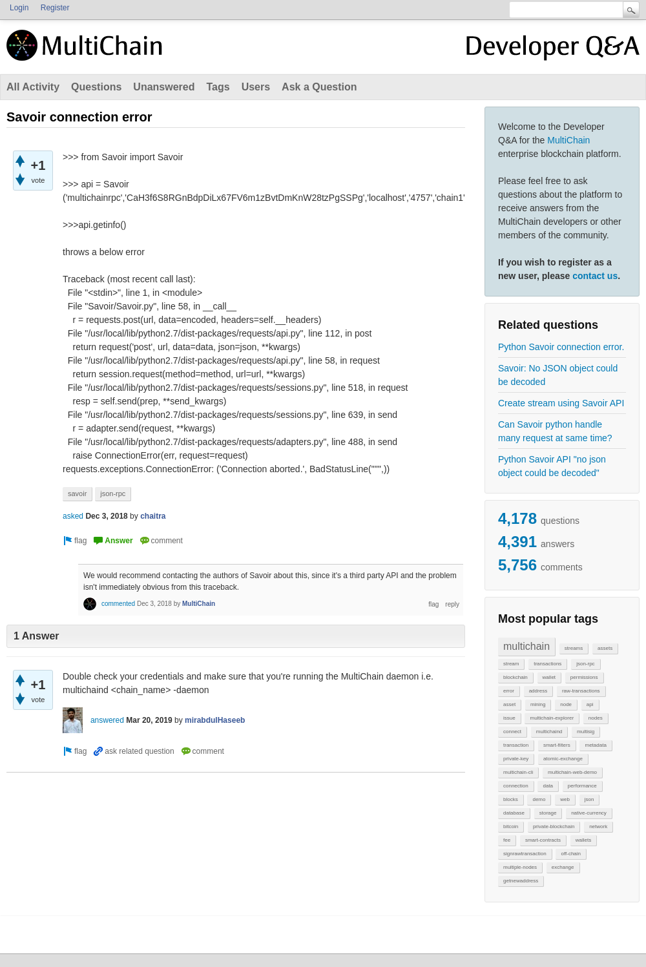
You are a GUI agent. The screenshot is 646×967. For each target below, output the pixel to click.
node (566, 704)
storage (548, 813)
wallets (583, 840)
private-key (515, 759)
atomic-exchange (563, 759)
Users (256, 86)
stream (511, 664)
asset (509, 704)
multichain (526, 646)
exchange (563, 867)
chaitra (152, 516)
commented (118, 603)
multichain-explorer (552, 718)
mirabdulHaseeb (215, 720)
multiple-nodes (520, 867)
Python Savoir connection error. (561, 347)
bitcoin (510, 826)
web (565, 799)
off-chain (571, 854)
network (598, 826)
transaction (515, 745)
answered (107, 720)
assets (605, 648)
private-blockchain (553, 826)
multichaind (549, 731)
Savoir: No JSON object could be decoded (558, 375)
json (589, 799)
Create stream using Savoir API (561, 403)
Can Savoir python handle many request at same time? (555, 431)
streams (574, 648)
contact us (595, 276)
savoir (77, 493)
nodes (596, 718)
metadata (595, 745)
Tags (217, 86)
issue (509, 718)
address (538, 691)
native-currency (589, 813)
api (590, 704)
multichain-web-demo (572, 772)
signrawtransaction (525, 854)
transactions (547, 664)
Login (19, 7)
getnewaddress (520, 881)
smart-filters (556, 745)
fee (506, 840)
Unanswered (163, 86)
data (548, 786)
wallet (549, 677)
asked (73, 516)
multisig (585, 731)
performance (582, 786)
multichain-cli (518, 772)
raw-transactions (581, 691)
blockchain (515, 677)
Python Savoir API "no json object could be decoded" (552, 466)
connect (512, 731)
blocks (510, 799)
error (508, 691)
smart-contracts (543, 840)
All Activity (32, 86)
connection (515, 786)
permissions (584, 677)
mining (538, 704)
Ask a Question (319, 86)
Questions (96, 86)
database (514, 813)
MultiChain (568, 140)
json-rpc (585, 664)
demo (538, 799)
